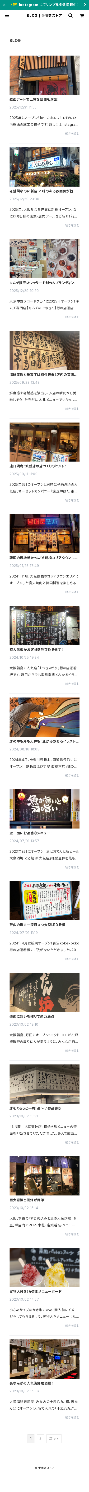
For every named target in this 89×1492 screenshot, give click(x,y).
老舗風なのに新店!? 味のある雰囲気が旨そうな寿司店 (44, 191)
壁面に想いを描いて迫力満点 (31, 1016)
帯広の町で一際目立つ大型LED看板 (37, 924)
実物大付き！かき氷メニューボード (35, 1291)
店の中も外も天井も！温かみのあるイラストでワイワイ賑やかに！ (44, 741)
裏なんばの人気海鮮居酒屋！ (31, 1383)
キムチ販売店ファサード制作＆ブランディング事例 (43, 283)
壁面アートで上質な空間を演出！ (34, 99)
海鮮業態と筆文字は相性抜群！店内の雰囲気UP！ (43, 374)
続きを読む (72, 133)
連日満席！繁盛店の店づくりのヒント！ (37, 466)
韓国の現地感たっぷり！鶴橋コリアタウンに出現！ (44, 558)
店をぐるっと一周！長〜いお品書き (35, 1108)
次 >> (54, 1438)
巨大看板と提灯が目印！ (27, 1200)
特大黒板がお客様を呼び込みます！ (36, 649)
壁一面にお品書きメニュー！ (30, 833)
